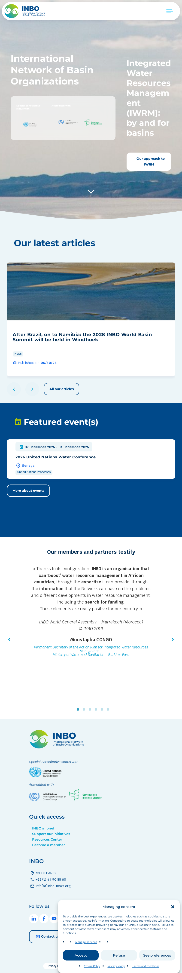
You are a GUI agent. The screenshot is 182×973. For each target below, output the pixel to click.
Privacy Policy (56, 966)
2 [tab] (85, 709)
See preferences (157, 963)
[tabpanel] (91, 612)
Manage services (86, 950)
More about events (28, 490)
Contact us (47, 936)
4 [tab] (97, 709)
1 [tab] (79, 709)
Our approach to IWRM (150, 161)
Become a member (48, 845)
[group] (91, 319)
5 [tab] (103, 709)
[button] (172, 915)
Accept (81, 963)
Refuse (119, 963)
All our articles (61, 389)
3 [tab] (91, 709)
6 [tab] (109, 709)
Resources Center (47, 839)
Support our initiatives (51, 834)
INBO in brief (43, 828)
